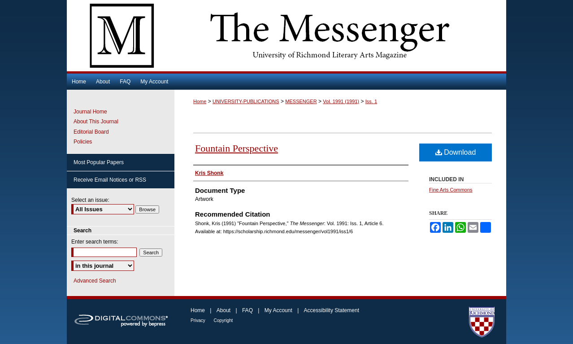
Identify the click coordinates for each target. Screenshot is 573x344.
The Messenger (286, 35)
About (224, 310)
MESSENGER (301, 101)
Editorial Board (91, 132)
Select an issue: (90, 200)
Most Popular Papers (99, 162)
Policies (83, 142)
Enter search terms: (94, 242)
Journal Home (90, 112)
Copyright (223, 320)
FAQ (248, 310)
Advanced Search (95, 281)
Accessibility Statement (331, 310)
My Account (279, 310)
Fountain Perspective (236, 148)
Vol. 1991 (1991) (341, 101)
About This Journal (96, 121)
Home (199, 101)
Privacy (199, 320)
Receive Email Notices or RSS (110, 180)
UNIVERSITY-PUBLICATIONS (246, 101)
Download (455, 152)
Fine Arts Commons (451, 189)
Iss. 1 (371, 101)
